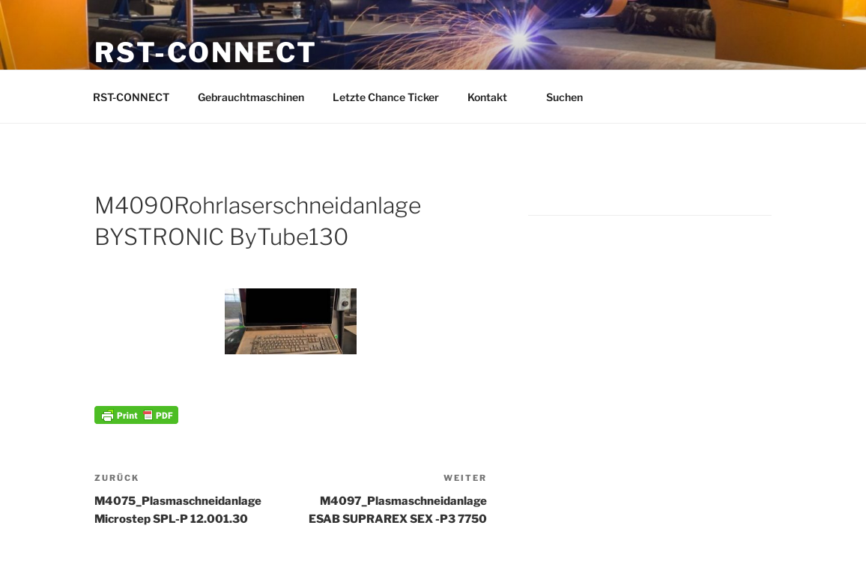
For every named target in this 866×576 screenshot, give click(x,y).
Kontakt (494, 97)
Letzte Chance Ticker (386, 97)
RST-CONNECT (206, 52)
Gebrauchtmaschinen (251, 97)
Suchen (571, 97)
